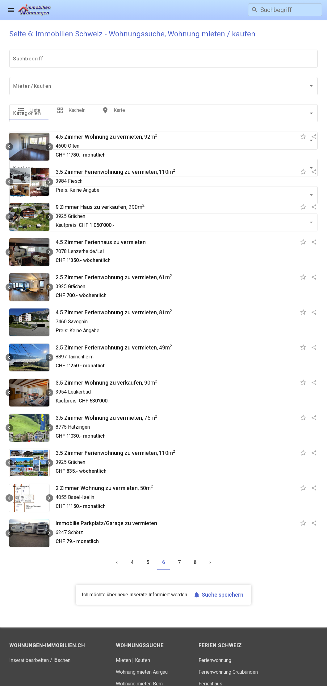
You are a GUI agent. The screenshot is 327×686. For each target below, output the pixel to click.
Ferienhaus (210, 656)
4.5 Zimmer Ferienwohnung (89, 285)
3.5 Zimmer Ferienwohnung (89, 144)
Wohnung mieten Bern (139, 656)
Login (213, 12)
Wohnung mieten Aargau (142, 644)
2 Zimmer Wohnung (80, 460)
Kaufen (142, 632)
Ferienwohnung (215, 632)
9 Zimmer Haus (74, 179)
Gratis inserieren (164, 12)
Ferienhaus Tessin (218, 668)
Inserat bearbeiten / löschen (39, 632)
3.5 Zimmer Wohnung (82, 355)
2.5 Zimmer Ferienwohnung (89, 250)
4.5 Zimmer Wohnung (82, 109)
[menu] (11, 10)
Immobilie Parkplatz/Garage (90, 495)
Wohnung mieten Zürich (141, 668)
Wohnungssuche (100, 12)
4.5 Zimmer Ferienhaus (84, 214)
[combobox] (35, 60)
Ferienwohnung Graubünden (228, 644)
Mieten (123, 632)
